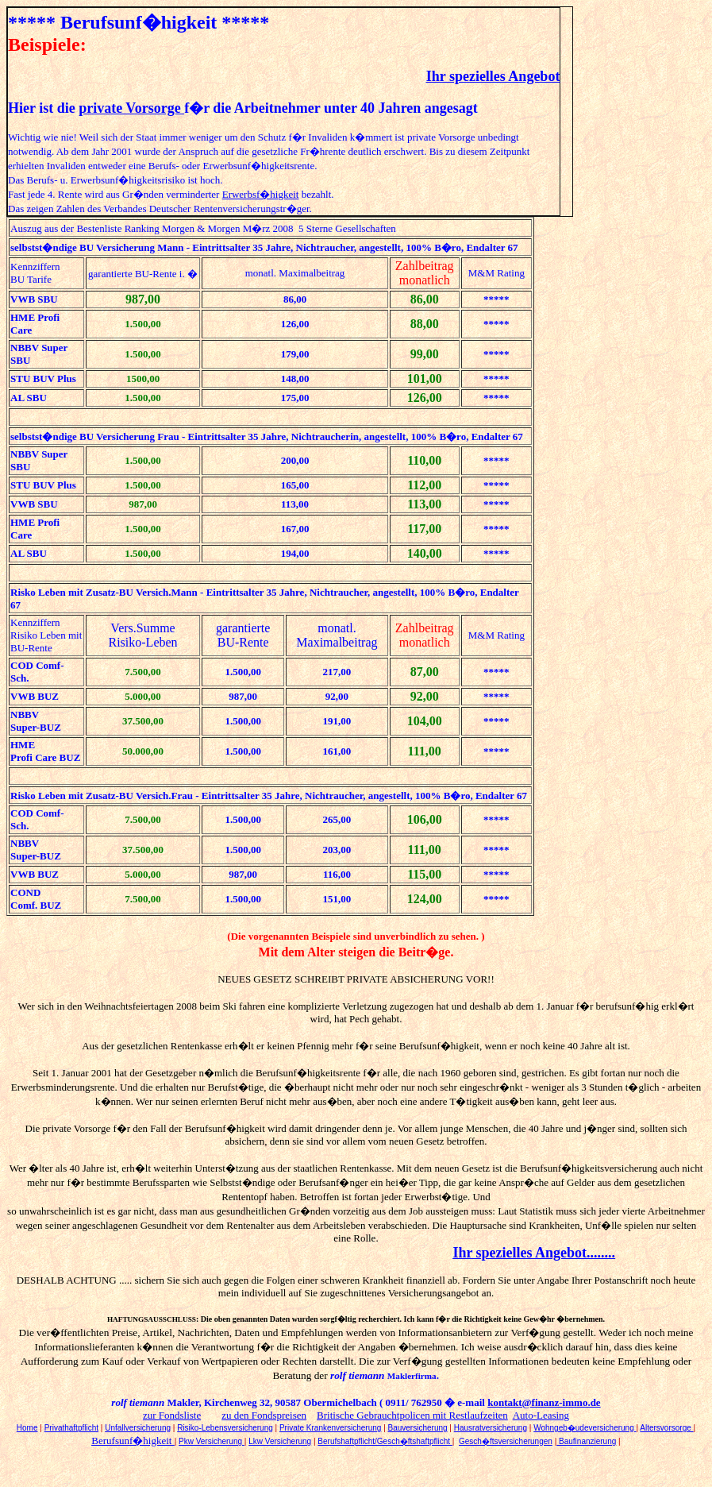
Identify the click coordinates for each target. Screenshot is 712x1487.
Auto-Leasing (541, 1415)
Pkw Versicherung (211, 1441)
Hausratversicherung (490, 1427)
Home (27, 1427)
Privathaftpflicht (71, 1427)
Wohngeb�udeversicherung (584, 1427)
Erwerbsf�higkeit (260, 194)
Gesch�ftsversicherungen (505, 1441)
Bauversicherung (418, 1427)
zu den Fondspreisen (263, 1415)
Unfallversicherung (138, 1427)
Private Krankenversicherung (330, 1427)
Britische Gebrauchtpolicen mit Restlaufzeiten (412, 1415)
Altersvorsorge (666, 1427)
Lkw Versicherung (279, 1441)
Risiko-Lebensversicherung (225, 1427)
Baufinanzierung (586, 1441)
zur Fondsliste (172, 1415)
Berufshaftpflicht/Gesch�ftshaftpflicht (385, 1441)
